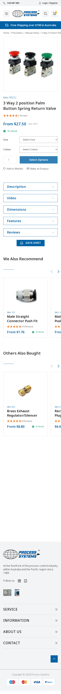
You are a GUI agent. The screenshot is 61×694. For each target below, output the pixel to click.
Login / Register (48, 3)
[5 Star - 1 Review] (30, 116)
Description (30, 186)
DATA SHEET (30, 243)
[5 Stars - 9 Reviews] (19, 421)
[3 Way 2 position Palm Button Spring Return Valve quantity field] (10, 160)
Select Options (38, 160)
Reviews (30, 232)
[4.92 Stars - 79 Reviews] (20, 327)
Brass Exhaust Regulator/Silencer (22, 413)
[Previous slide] (51, 271)
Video (30, 198)
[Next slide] (58, 271)
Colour (7, 149)
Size (5, 139)
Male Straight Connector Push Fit (22, 318)
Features (30, 221)
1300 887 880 (11, 3)
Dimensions (30, 209)
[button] (13, 168)
